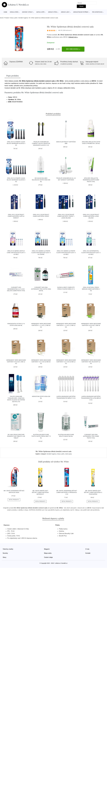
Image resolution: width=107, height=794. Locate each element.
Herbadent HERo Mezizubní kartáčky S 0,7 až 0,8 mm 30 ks (41, 361)
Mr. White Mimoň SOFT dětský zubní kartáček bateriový (40, 492)
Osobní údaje (48, 557)
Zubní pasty (68, 454)
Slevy (4, 557)
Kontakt (87, 553)
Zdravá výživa (52, 12)
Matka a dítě (40, 12)
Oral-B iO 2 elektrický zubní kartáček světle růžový (16, 216)
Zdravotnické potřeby (80, 12)
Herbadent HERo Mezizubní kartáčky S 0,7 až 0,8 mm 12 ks (66, 361)
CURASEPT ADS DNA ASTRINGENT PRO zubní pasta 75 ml (91, 436)
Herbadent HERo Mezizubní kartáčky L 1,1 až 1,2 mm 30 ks (41, 325)
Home (5, 12)
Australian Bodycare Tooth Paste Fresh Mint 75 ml (41, 436)
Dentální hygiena (23, 18)
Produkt (6, 18)
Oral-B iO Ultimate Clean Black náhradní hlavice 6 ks (16, 179)
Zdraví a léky (65, 12)
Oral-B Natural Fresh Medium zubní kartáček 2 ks (91, 289)
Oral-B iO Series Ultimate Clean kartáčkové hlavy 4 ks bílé (66, 252)
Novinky (5, 553)
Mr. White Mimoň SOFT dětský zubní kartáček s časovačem (93, 492)
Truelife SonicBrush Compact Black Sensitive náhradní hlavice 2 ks (41, 143)
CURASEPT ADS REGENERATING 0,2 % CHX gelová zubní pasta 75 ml (16, 289)
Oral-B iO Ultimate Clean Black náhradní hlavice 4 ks (16, 143)
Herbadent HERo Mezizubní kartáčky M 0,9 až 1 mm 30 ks (91, 325)
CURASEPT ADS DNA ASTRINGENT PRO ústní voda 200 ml (41, 289)
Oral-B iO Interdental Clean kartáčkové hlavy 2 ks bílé (91, 252)
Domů (1, 18)
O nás (87, 549)
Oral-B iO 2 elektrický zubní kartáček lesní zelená (91, 216)
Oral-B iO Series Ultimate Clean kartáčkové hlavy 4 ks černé (41, 252)
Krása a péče (14, 12)
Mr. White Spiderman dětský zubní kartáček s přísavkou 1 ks (66, 492)
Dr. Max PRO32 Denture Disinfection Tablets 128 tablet (16, 436)
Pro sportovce (97, 12)
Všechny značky (8, 549)
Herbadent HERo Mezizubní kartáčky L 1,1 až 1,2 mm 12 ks (66, 325)
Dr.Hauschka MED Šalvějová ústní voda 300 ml (41, 179)
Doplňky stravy (27, 12)
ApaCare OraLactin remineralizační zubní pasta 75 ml (91, 179)
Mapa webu (48, 553)
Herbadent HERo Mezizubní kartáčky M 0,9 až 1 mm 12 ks (16, 361)
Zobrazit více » (73, 37)
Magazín (47, 549)
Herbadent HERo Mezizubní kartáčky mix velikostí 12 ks (91, 361)
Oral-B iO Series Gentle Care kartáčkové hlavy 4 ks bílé (16, 252)
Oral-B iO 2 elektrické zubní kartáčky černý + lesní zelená (66, 216)
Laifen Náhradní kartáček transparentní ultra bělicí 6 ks (91, 398)
